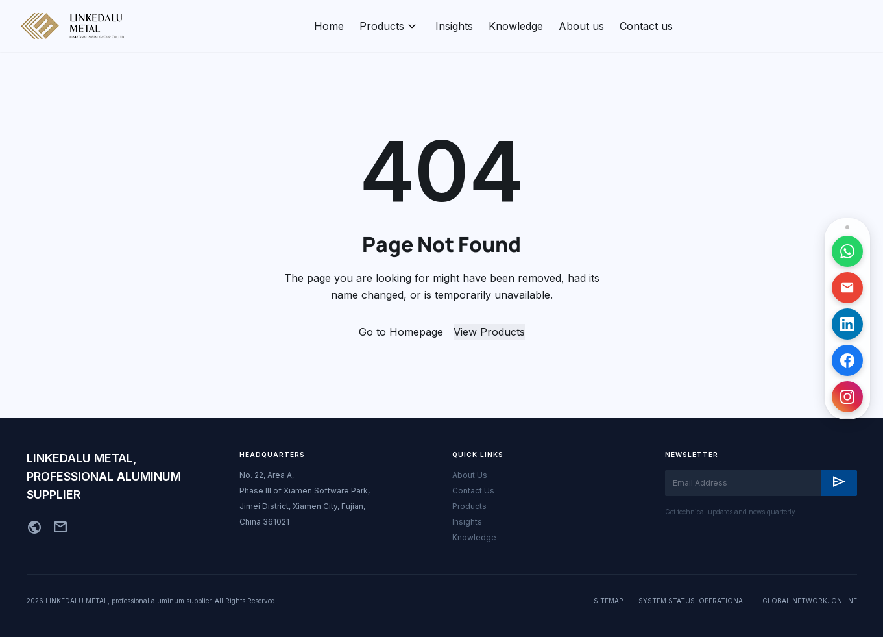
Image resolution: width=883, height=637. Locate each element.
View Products (489, 331)
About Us (469, 475)
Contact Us (473, 490)
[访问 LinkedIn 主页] (847, 324)
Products (381, 25)
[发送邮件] (847, 287)
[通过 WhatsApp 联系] (847, 251)
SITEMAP (608, 601)
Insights (454, 25)
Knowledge (516, 25)
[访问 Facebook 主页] (848, 360)
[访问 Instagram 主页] (851, 396)
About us (581, 25)
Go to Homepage (401, 331)
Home (329, 25)
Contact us (646, 25)
